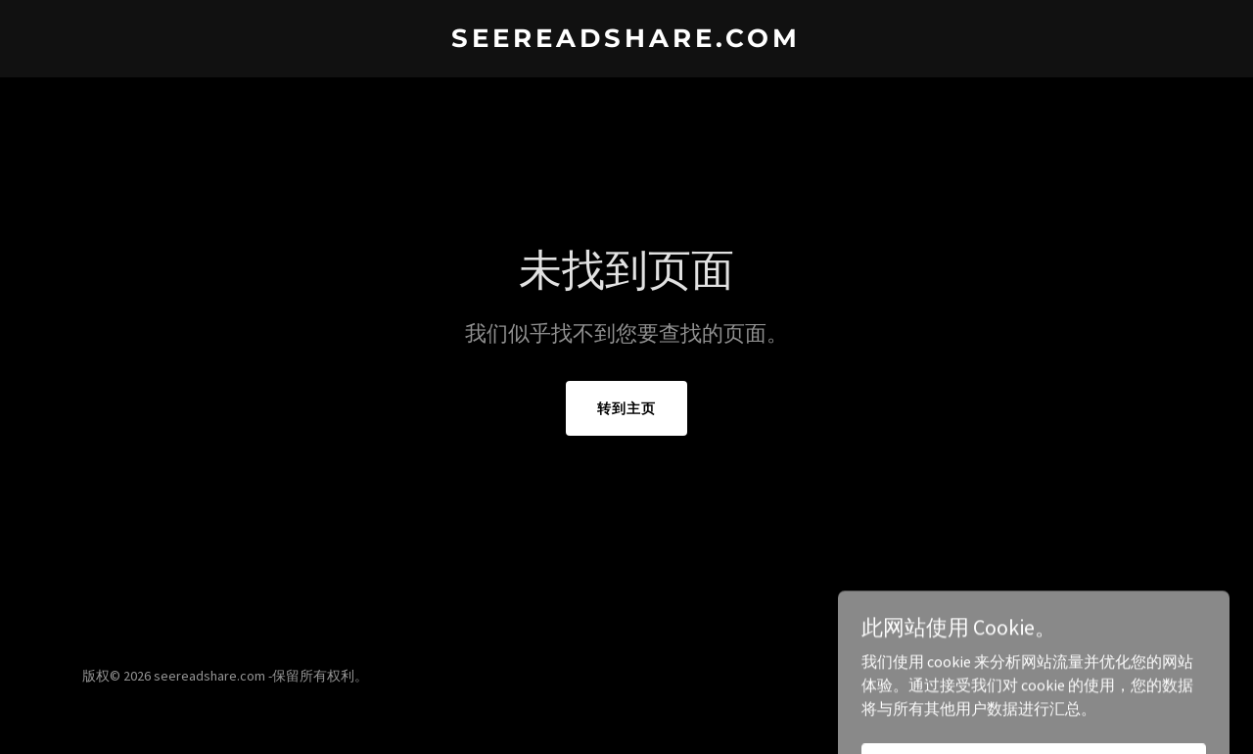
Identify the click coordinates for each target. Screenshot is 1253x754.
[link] (627, 41)
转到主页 (626, 408)
